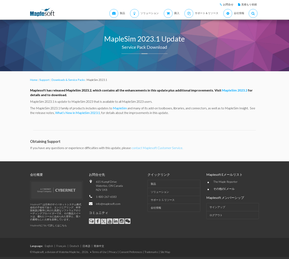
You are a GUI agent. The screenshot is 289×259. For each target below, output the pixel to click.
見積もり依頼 (249, 4)
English (49, 246)
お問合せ (228, 4)
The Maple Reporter (225, 181)
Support (44, 79)
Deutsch (74, 246)
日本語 (86, 246)
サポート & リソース (163, 199)
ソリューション (160, 191)
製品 (153, 183)
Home (33, 79)
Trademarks (151, 252)
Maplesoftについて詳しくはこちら (48, 225)
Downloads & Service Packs (68, 79)
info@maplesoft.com (108, 203)
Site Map (165, 252)
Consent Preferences (130, 252)
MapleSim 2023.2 (234, 90)
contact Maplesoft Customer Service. (157, 148)
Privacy (113, 252)
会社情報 (156, 207)
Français (61, 246)
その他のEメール (224, 188)
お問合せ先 (97, 174)
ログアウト (216, 215)
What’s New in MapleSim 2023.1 (77, 113)
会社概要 (36, 174)
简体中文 (99, 246)
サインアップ (217, 207)
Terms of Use (99, 252)
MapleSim (120, 108)
